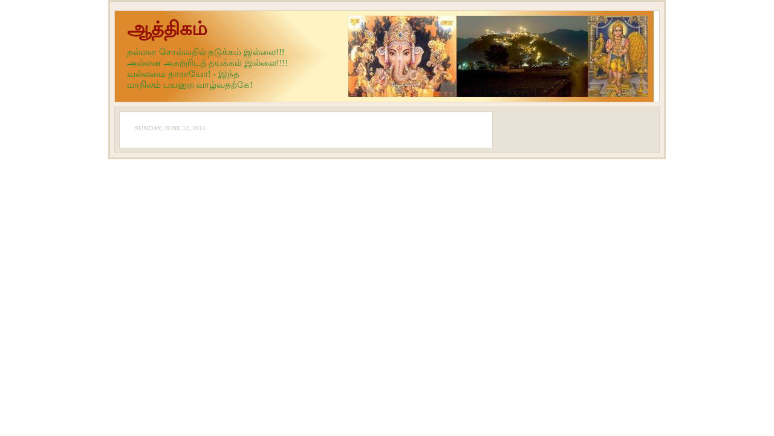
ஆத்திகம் (167, 28)
